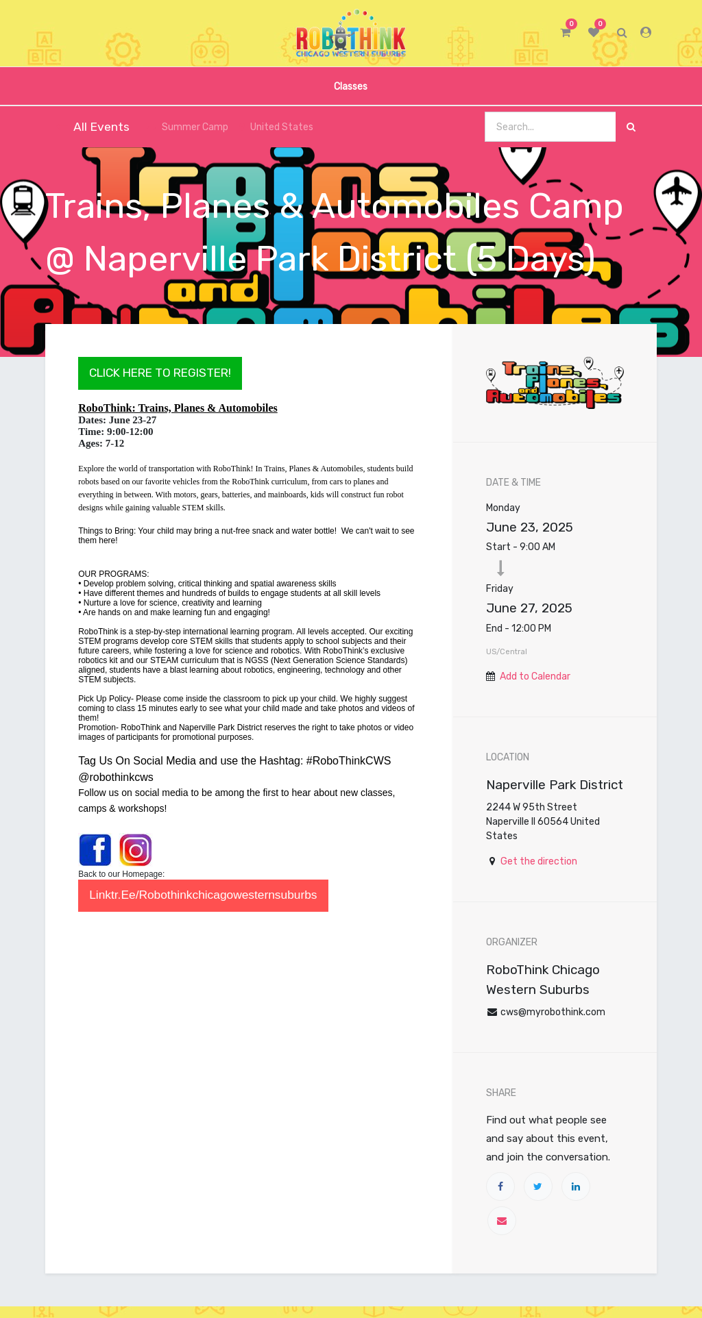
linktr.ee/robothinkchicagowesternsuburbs (203, 895)
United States (276, 127)
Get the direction (538, 861)
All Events (93, 127)
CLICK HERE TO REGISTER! (160, 373)
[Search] (631, 127)
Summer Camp (187, 127)
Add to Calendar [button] (535, 676)
